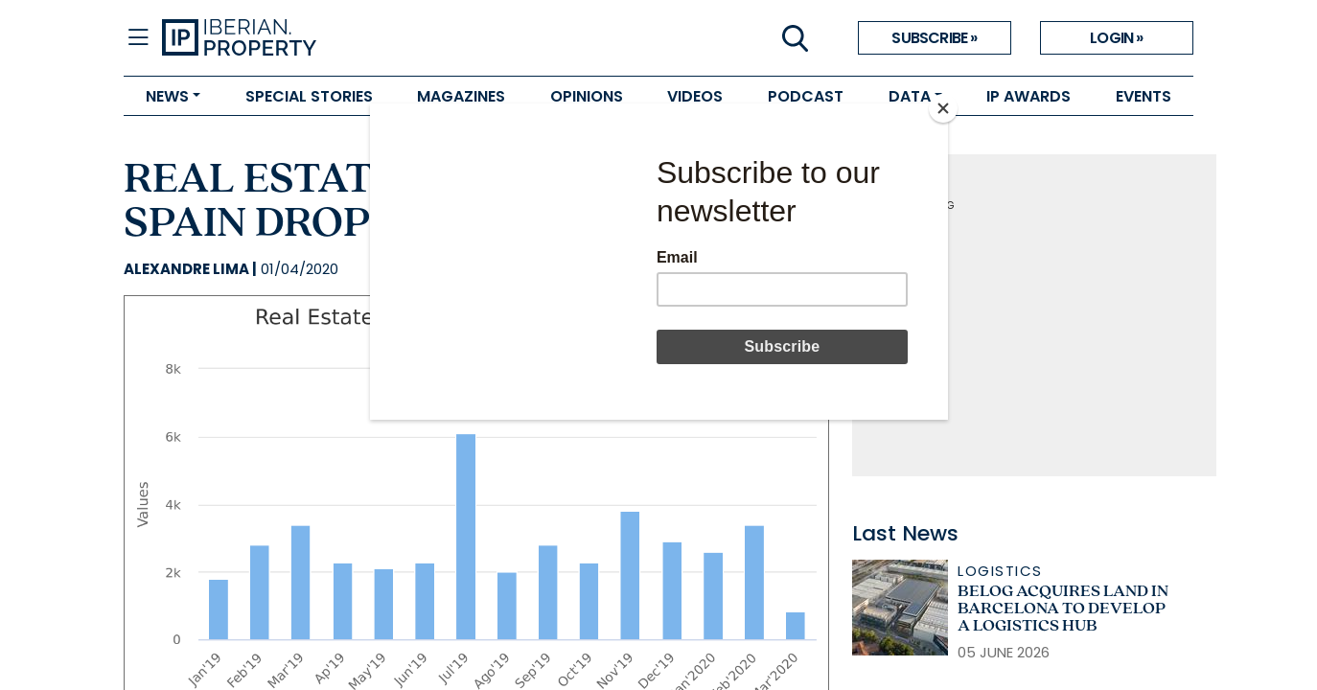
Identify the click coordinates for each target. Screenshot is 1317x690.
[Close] (943, 108)
